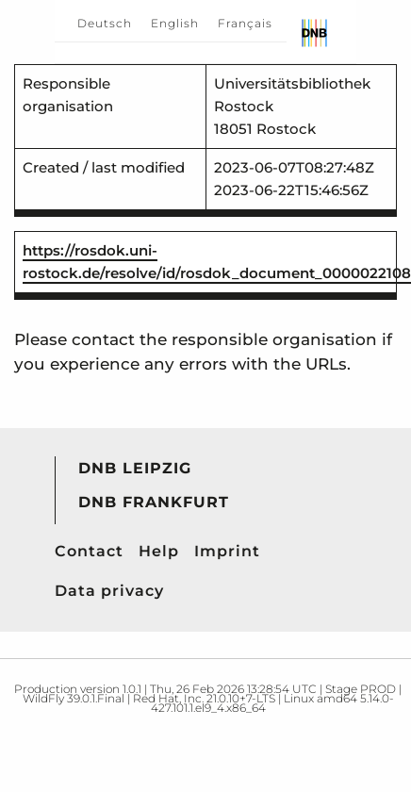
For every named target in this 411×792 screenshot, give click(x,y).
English (175, 23)
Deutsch (104, 23)
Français (245, 23)
